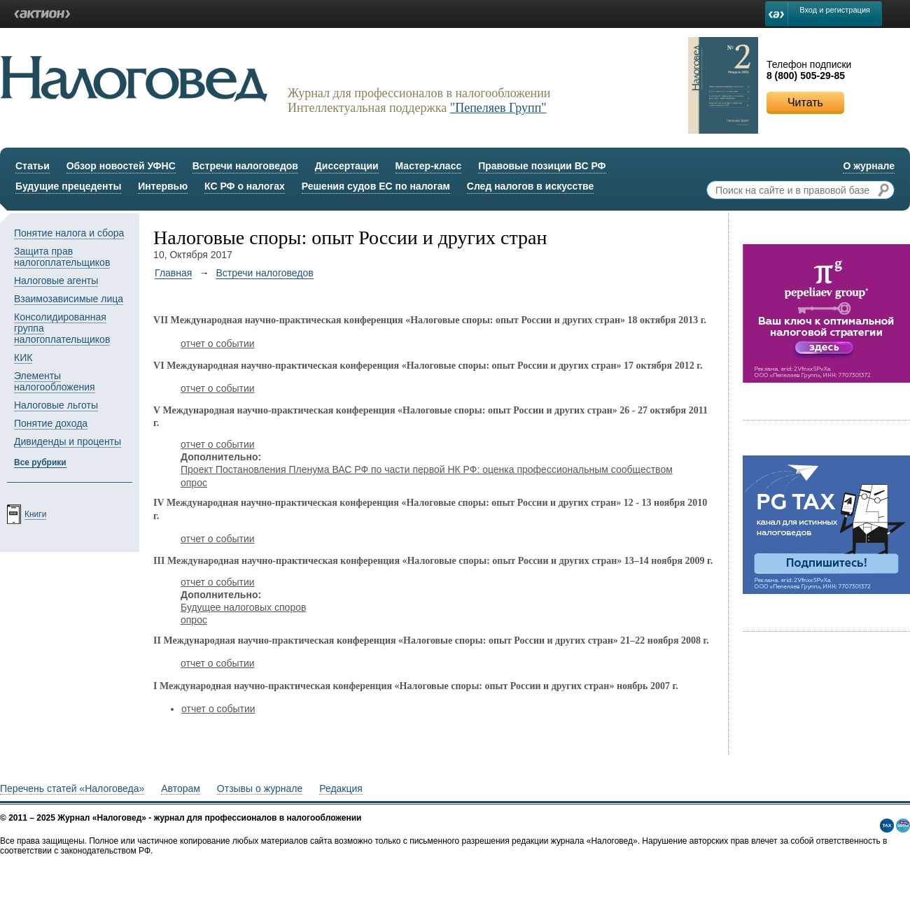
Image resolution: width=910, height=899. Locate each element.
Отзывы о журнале (259, 788)
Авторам (180, 788)
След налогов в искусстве (530, 186)
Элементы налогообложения (54, 381)
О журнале (869, 165)
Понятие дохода (51, 423)
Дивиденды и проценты (67, 441)
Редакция (341, 788)
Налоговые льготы (56, 405)
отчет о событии (218, 343)
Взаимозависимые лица (68, 298)
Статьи (32, 165)
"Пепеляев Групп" (498, 108)
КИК (23, 357)
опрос (194, 482)
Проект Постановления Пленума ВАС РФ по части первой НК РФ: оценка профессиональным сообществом (427, 469)
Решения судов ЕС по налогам (376, 186)
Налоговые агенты (56, 280)
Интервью (163, 186)
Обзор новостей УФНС (121, 165)
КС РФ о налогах (244, 186)
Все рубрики (40, 462)
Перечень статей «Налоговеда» (72, 788)
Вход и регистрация (834, 10)
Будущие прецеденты (68, 186)
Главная (173, 272)
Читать (805, 102)
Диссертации (347, 165)
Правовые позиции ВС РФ (542, 165)
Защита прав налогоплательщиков (62, 257)
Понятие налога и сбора (69, 233)
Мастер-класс (429, 165)
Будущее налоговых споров (243, 607)
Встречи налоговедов (245, 165)
